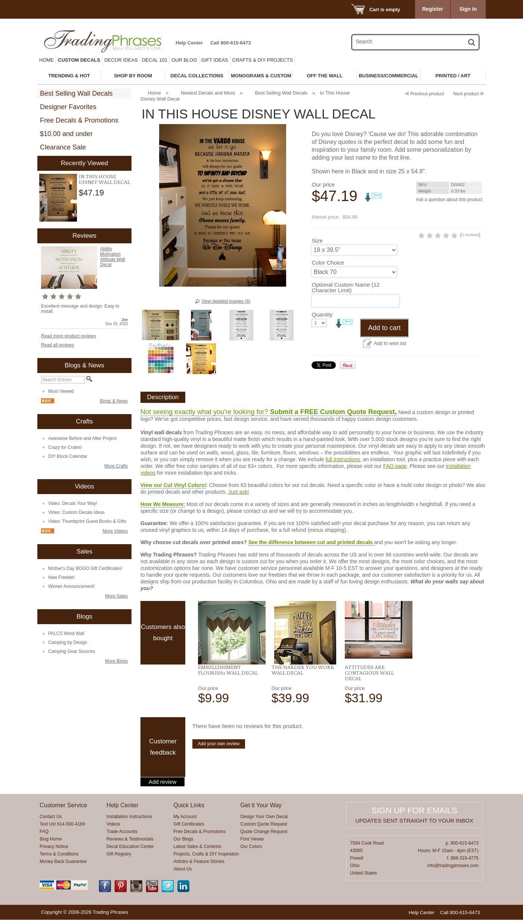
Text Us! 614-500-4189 (62, 826)
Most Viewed (61, 391)
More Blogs (116, 661)
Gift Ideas (214, 60)
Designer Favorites (68, 107)
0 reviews (437, 247)
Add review (162, 784)
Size (317, 253)
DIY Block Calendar (67, 456)
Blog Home (51, 841)
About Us (182, 871)
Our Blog (184, 60)
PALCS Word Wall (66, 633)
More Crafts (116, 466)
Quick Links (188, 807)
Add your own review (218, 746)
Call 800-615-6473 (230, 43)
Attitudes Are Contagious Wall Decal (369, 675)
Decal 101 (154, 60)
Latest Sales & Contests (197, 848)
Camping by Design (67, 642)
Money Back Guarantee (63, 863)
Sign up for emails (414, 812)
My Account (184, 818)
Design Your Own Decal (264, 818)
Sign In (468, 9)
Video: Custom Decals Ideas (76, 512)
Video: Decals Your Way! (72, 503)
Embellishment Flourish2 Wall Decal (228, 672)
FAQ (44, 833)
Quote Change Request (263, 833)
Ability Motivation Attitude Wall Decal (112, 256)
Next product (469, 93)
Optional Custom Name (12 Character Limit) (346, 300)
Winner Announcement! (71, 586)
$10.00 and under (66, 134)
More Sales (116, 596)
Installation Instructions (129, 818)
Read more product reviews (68, 336)
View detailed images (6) (225, 301)
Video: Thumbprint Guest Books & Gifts (87, 521)
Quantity (322, 327)
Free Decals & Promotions (79, 120)
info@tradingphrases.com (453, 867)
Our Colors (251, 848)
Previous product (424, 93)
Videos (113, 826)
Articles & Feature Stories (198, 863)
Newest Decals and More (208, 93)
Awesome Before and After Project (82, 438)
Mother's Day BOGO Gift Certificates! (85, 568)
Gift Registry (118, 856)
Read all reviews (57, 345)
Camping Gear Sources (71, 651)
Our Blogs (183, 841)
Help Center (189, 43)
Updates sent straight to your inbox (414, 823)
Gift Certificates (188, 826)
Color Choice (328, 275)
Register (432, 9)
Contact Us (51, 818)
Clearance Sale (63, 147)
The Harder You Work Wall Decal (303, 672)
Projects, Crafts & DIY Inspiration (206, 856)
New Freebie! (61, 577)
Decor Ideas (121, 60)
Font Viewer (252, 841)
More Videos (115, 531)
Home (46, 60)
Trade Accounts (121, 833)
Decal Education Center (130, 848)
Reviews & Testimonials (130, 841)
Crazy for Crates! (65, 447)
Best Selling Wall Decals (76, 93)
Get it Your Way (261, 807)
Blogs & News (114, 401)
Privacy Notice (54, 848)
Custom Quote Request (263, 826)
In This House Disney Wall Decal (104, 179)
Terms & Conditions (59, 856)
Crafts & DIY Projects (262, 60)
